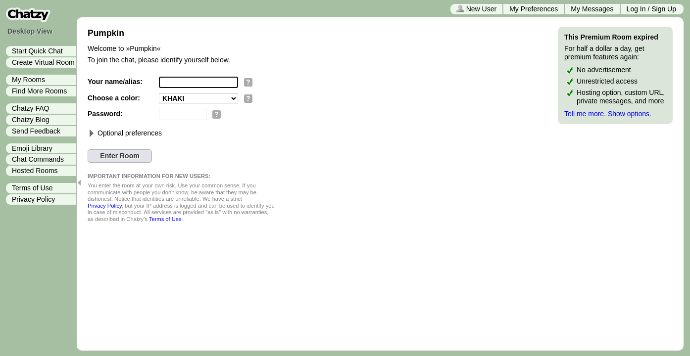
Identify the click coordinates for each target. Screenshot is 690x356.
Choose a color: (114, 98)
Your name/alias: (115, 82)
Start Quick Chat (37, 51)
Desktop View (29, 31)
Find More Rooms (39, 91)
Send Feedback (36, 131)
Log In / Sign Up (651, 9)
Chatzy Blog (30, 120)
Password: (105, 114)
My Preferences (533, 9)
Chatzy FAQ (30, 108)
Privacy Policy (33, 199)
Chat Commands (38, 159)
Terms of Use (32, 188)
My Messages (592, 9)
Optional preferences (125, 133)
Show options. (629, 114)
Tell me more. (585, 114)
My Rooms (28, 80)
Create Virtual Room (43, 62)
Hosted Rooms (35, 171)
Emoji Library (32, 148)
